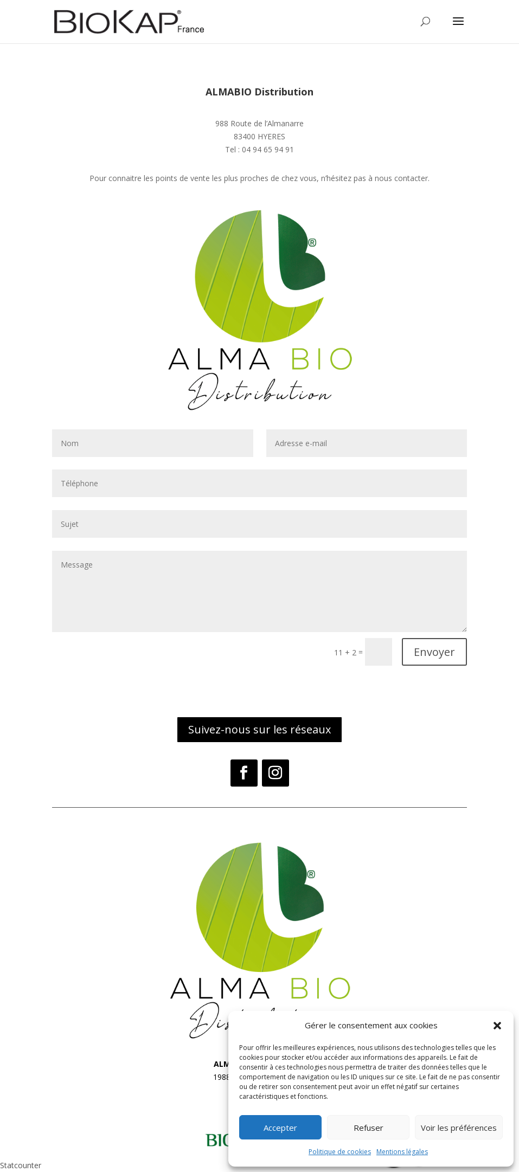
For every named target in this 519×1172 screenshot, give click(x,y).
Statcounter (20, 1165)
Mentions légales (402, 1151)
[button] (497, 1025)
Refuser (368, 1127)
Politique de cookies (340, 1151)
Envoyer (434, 652)
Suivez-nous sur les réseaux (259, 729)
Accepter (280, 1127)
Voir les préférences (459, 1127)
